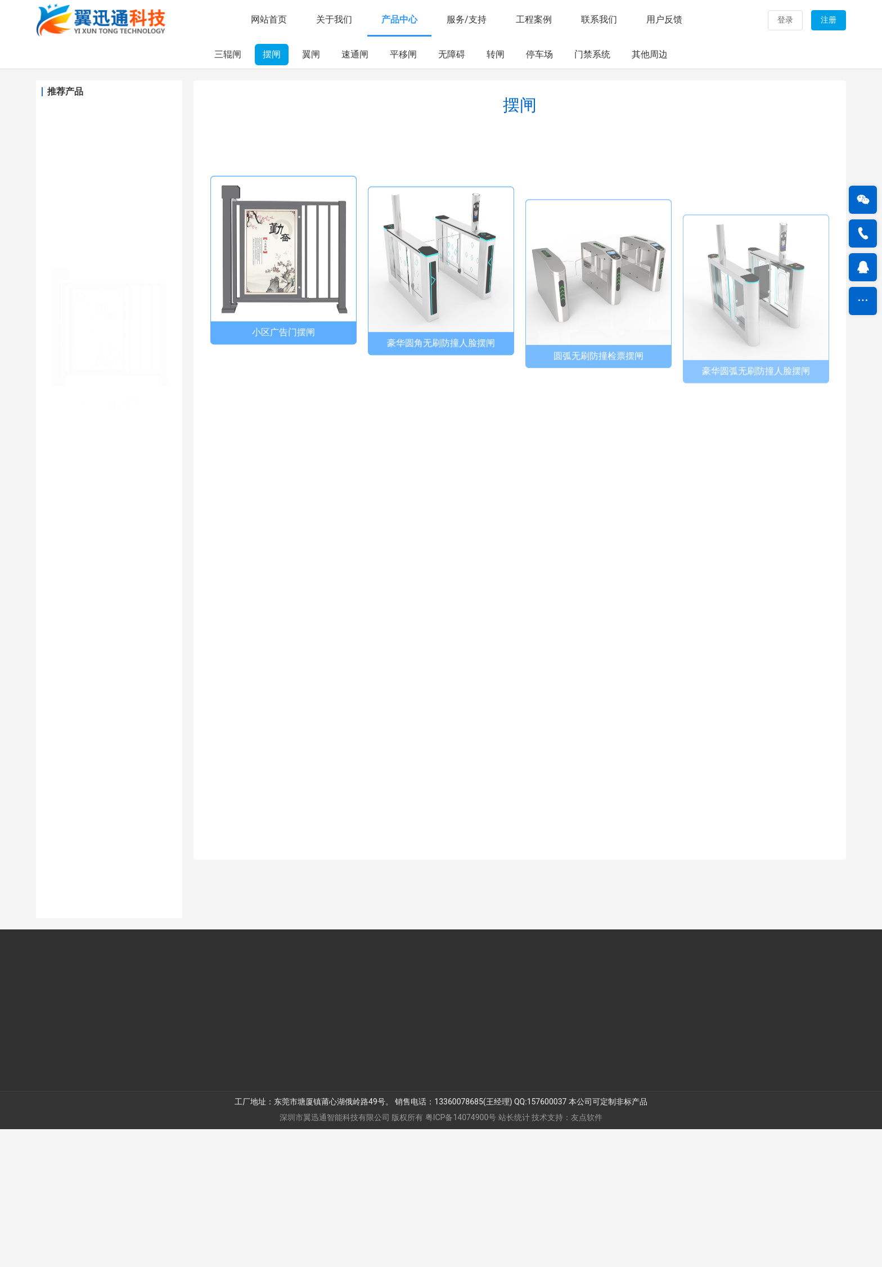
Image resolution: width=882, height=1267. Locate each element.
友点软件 (586, 1255)
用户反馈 (664, 19)
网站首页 (269, 19)
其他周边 (650, 192)
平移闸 (403, 192)
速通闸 (354, 192)
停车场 (539, 192)
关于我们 (334, 19)
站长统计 (514, 1255)
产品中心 (399, 19)
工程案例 (534, 19)
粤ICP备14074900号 (461, 1255)
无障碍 (451, 192)
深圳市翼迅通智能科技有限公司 (335, 1255)
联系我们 (599, 19)
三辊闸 (227, 192)
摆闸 (272, 192)
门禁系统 (592, 192)
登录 (785, 19)
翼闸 (311, 192)
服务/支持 (467, 19)
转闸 (496, 192)
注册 (828, 19)
